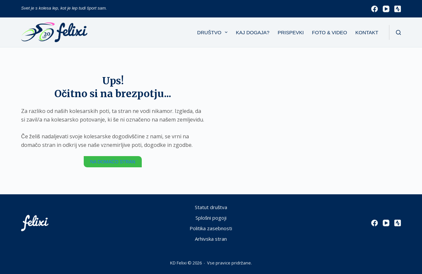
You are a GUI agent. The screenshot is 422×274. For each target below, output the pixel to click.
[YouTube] (386, 9)
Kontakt (366, 32)
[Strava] (397, 9)
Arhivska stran (211, 239)
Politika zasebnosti (211, 228)
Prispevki (291, 32)
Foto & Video (329, 32)
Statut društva (211, 207)
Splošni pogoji (211, 218)
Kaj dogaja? (252, 32)
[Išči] (398, 32)
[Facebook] (374, 9)
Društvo (213, 32)
